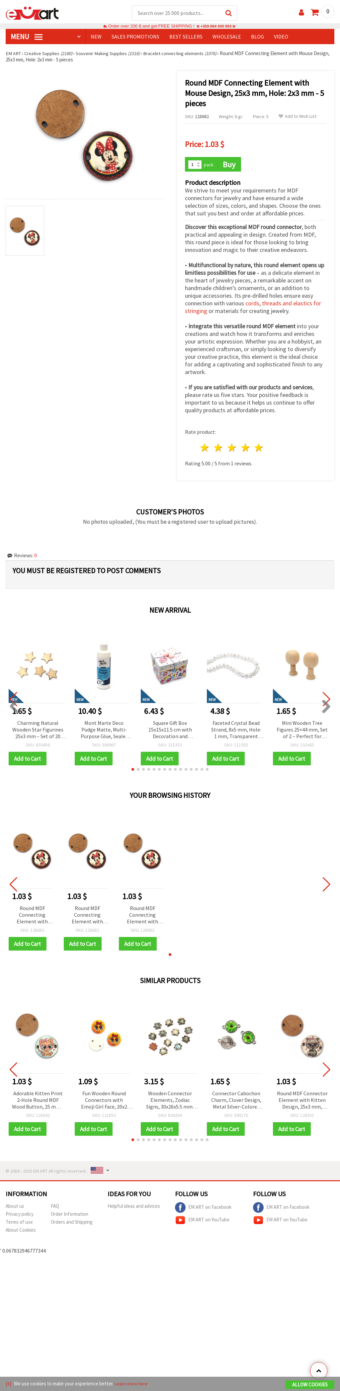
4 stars (245, 448)
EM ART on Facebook (203, 1209)
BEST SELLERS (186, 37)
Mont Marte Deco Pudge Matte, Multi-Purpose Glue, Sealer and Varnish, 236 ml (104, 730)
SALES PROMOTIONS (135, 37)
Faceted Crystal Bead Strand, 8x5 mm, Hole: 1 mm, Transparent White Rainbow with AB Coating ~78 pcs (236, 730)
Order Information (69, 1215)
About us (15, 1207)
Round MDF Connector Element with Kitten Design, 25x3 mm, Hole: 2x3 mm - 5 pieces (302, 1101)
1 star (205, 448)
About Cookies (21, 1231)
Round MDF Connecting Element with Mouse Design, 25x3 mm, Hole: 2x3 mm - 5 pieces (32, 916)
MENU (26, 36)
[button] (132, 770)
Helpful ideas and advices (134, 1207)
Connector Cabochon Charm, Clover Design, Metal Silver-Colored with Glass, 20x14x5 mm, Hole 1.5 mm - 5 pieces (236, 1101)
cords (252, 304)
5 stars (259, 448)
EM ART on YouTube (202, 1221)
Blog (257, 37)
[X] (8, 1384)
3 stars (232, 448)
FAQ (55, 1207)
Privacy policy (20, 1215)
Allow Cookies (310, 1385)
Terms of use (19, 1223)
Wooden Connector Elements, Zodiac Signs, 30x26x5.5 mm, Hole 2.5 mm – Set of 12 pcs (170, 1101)
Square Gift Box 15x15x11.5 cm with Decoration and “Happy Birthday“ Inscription (170, 730)
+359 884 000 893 (215, 26)
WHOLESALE (226, 37)
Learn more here (132, 1384)
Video (281, 37)
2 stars (218, 448)
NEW (96, 37)
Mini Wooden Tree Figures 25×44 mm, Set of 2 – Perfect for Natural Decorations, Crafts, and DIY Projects (302, 730)
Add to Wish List (297, 116)
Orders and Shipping (72, 1223)
